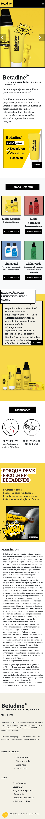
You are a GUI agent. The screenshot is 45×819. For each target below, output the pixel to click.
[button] (3, 37)
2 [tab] (24, 453)
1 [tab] (21, 453)
